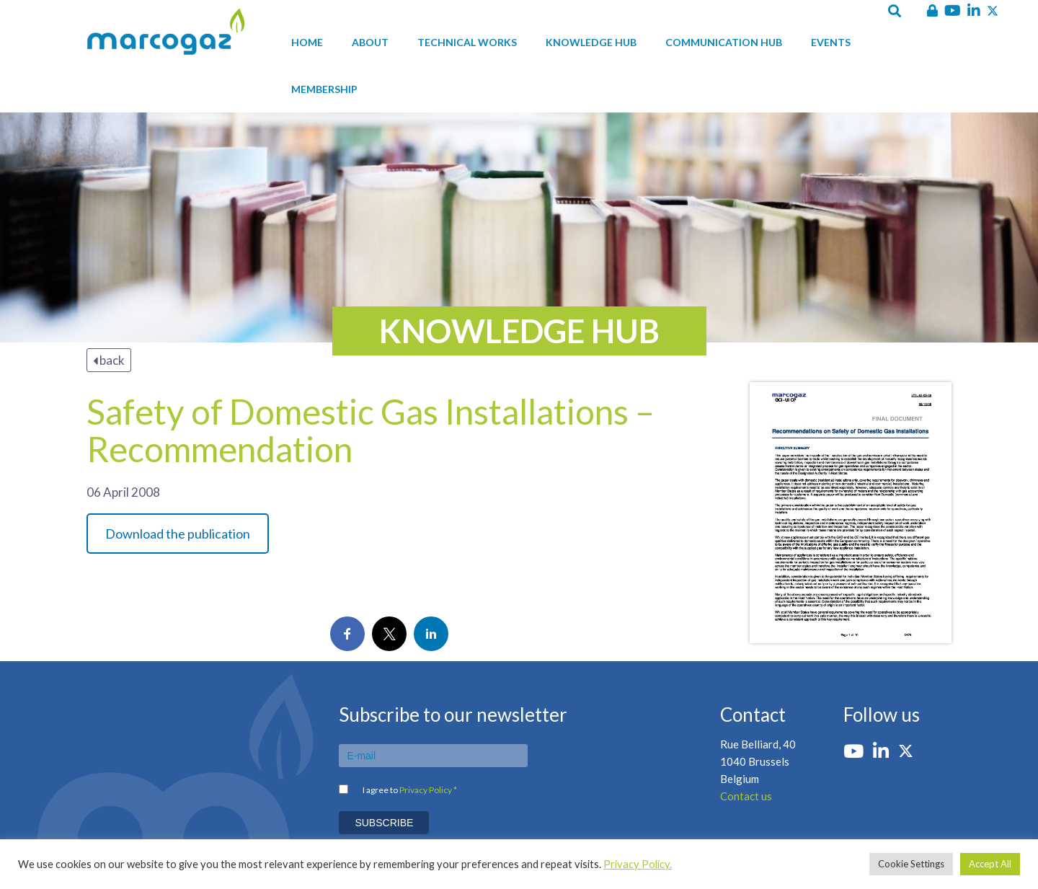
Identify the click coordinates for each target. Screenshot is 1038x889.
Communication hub (723, 42)
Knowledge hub (591, 42)
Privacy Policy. (637, 864)
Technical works (467, 42)
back (109, 360)
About (370, 42)
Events (831, 42)
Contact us (746, 796)
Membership (324, 89)
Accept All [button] (990, 864)
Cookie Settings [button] (911, 864)
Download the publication (177, 533)
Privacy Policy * (428, 789)
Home (307, 42)
